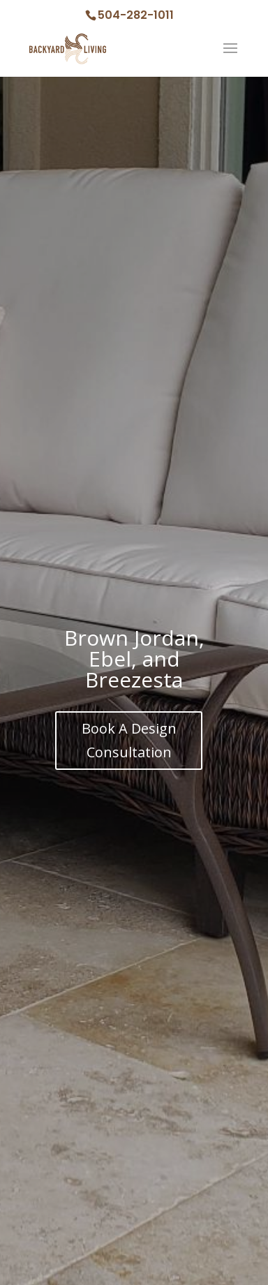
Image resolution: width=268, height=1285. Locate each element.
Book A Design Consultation (129, 740)
